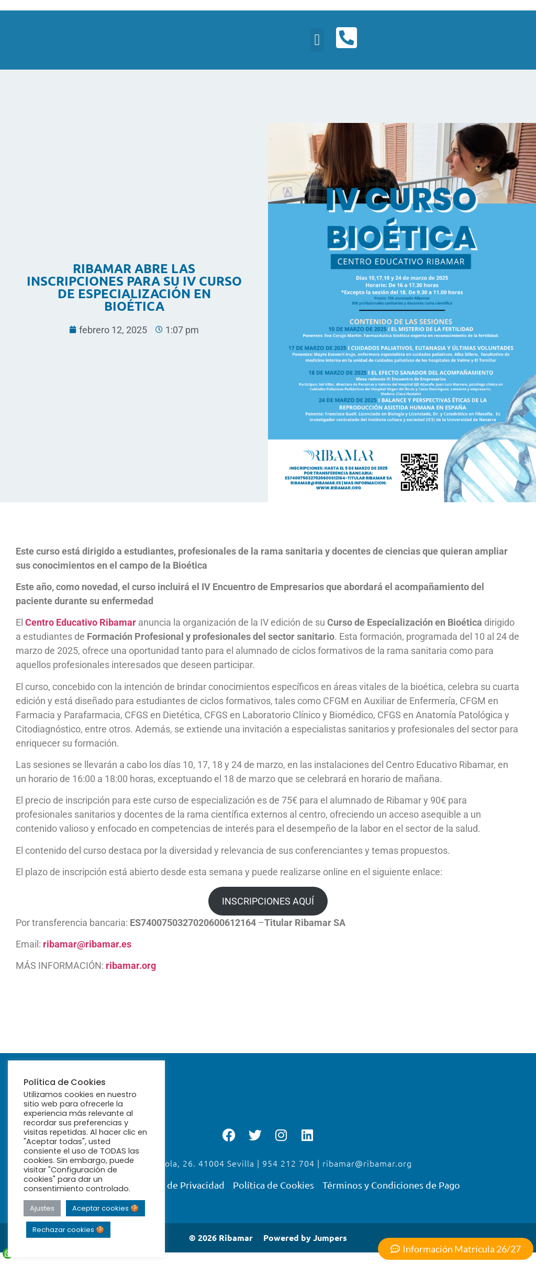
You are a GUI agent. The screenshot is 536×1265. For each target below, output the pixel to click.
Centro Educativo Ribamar (81, 624)
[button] (316, 41)
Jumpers (330, 1239)
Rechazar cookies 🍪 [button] (68, 1230)
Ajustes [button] (42, 1208)
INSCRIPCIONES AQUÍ (268, 903)
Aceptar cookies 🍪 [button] (105, 1208)
